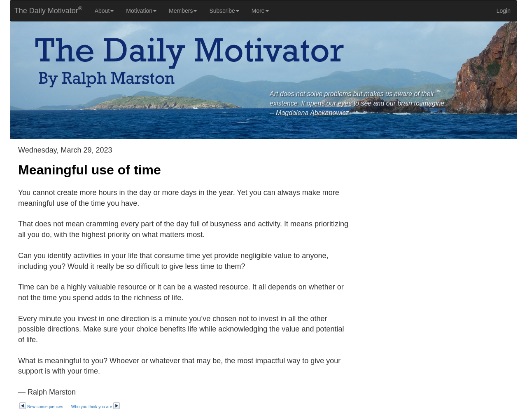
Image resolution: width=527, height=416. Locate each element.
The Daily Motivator (46, 10)
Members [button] (183, 10)
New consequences (41, 406)
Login (504, 10)
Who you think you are (96, 406)
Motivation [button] (141, 10)
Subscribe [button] (224, 10)
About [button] (104, 10)
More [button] (260, 10)
